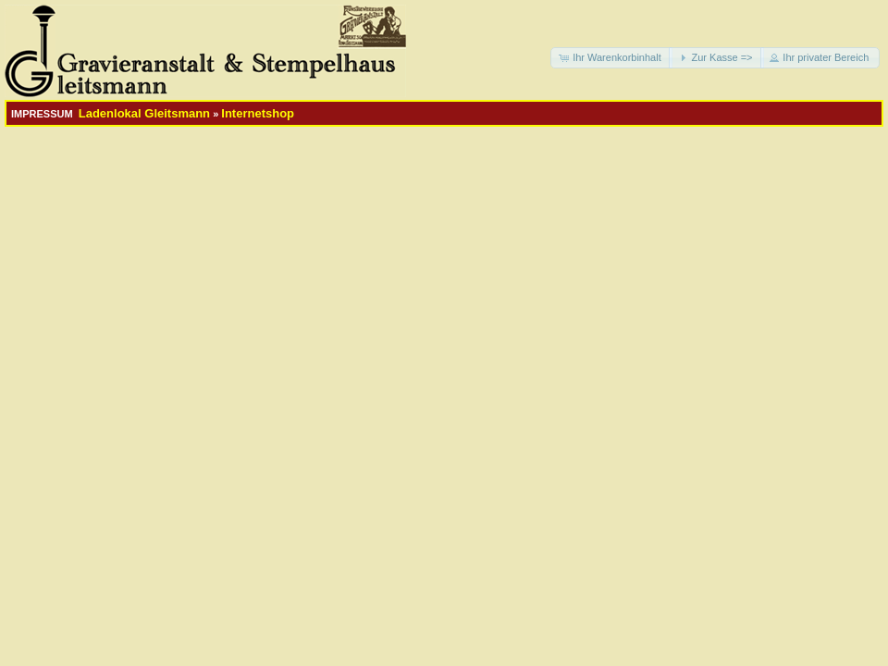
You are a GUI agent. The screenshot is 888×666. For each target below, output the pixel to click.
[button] (611, 57)
